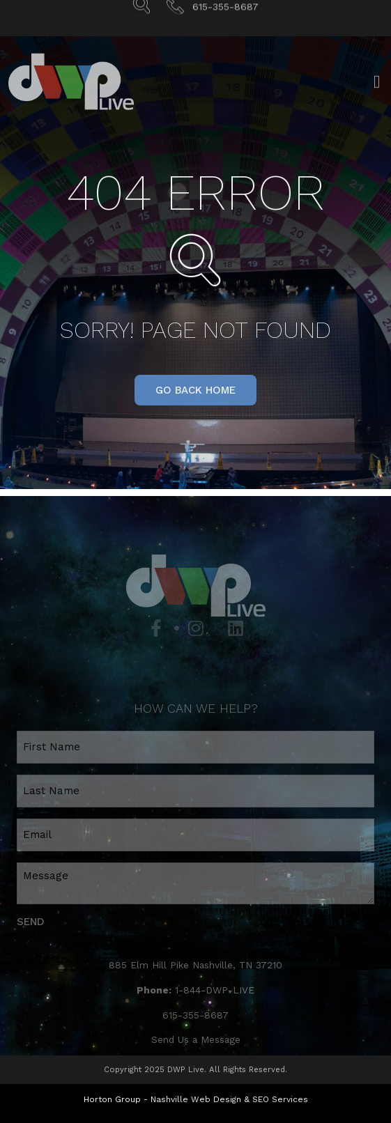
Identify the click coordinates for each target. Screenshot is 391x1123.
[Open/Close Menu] (377, 89)
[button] (195, 390)
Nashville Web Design (196, 1099)
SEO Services (280, 1099)
